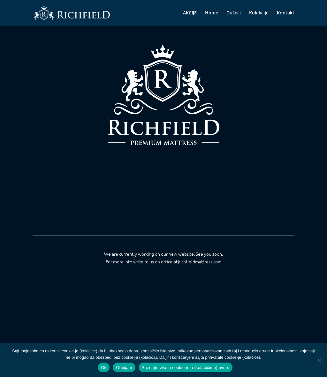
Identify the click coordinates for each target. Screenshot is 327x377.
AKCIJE (190, 13)
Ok (103, 367)
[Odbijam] (319, 360)
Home (211, 13)
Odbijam (124, 367)
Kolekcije (259, 13)
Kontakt (285, 13)
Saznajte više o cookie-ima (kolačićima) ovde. (185, 367)
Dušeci (233, 13)
